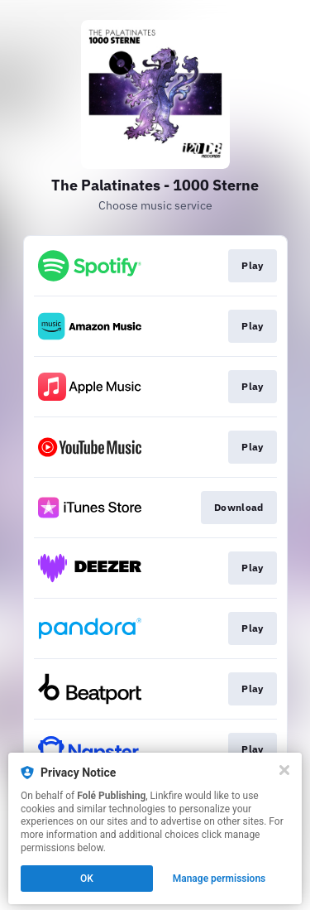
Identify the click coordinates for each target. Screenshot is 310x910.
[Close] (284, 770)
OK (86, 878)
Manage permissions (219, 878)
